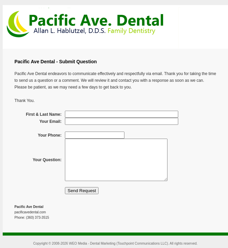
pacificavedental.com (30, 212)
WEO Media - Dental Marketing (92, 243)
